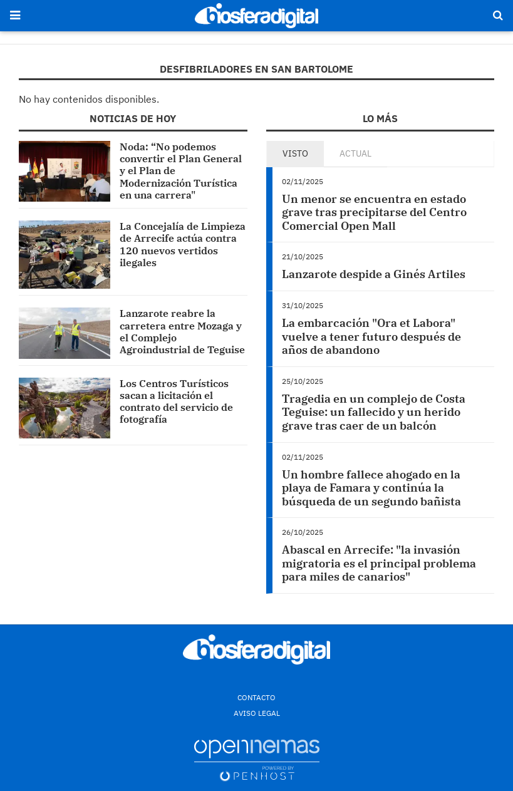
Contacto (256, 697)
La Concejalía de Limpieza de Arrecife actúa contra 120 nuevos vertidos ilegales (183, 244)
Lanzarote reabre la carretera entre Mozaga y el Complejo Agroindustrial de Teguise (182, 331)
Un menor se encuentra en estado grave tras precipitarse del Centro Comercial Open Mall (374, 212)
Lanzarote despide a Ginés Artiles (373, 274)
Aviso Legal (257, 713)
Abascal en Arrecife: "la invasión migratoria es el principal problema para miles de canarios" (379, 563)
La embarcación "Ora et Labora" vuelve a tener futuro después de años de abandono (371, 336)
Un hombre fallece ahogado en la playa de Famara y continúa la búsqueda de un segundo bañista (371, 488)
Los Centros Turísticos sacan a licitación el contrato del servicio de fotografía (176, 401)
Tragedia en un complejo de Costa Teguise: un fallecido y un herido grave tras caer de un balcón (373, 412)
